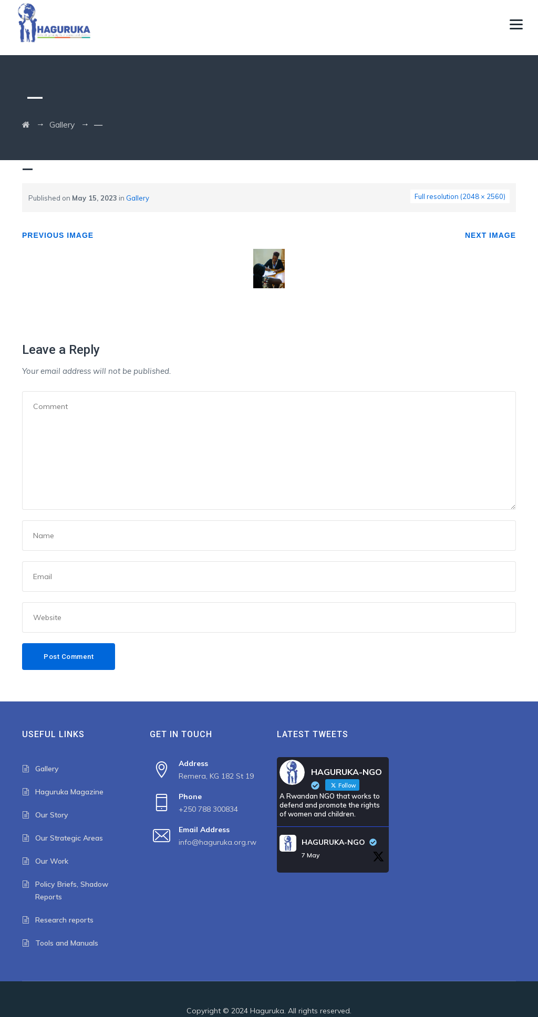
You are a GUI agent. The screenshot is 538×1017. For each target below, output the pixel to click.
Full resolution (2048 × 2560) (460, 196)
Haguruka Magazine (69, 791)
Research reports (64, 920)
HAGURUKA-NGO (333, 842)
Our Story (51, 815)
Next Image (490, 235)
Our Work (51, 861)
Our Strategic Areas (69, 838)
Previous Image (58, 235)
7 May (310, 855)
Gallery (137, 198)
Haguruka (267, 1010)
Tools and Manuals (66, 943)
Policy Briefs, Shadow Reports (71, 890)
